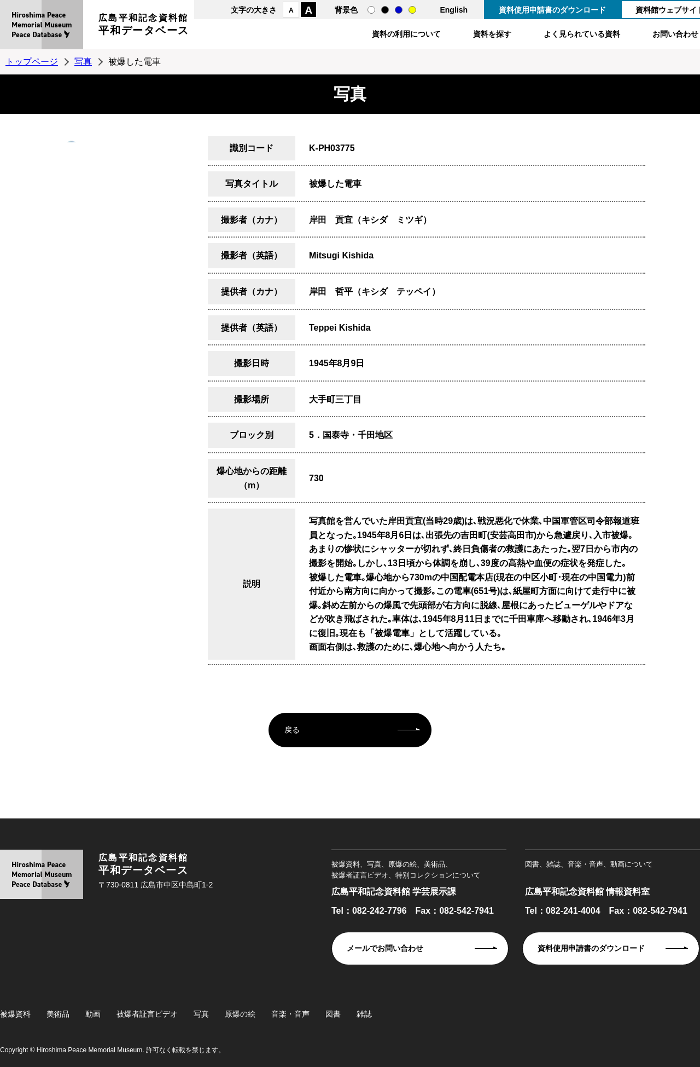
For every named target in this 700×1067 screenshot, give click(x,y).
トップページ (31, 61)
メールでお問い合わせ (385, 948)
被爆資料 (15, 1014)
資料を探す (492, 34)
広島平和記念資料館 (143, 26)
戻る (292, 729)
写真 (83, 61)
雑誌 (364, 1014)
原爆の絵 (240, 1014)
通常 (371, 10)
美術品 (57, 1014)
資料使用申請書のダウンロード (552, 9)
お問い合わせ (675, 34)
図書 (333, 1014)
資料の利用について (406, 34)
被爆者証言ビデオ (147, 1014)
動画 (93, 1014)
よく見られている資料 (582, 34)
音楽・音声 (290, 1014)
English (454, 9)
